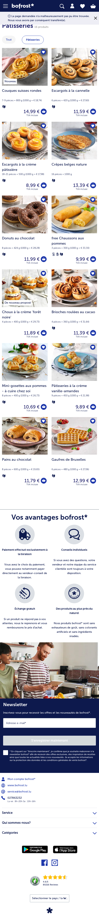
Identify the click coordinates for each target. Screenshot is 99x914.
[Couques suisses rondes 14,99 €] (25, 85)
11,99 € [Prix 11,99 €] (32, 259)
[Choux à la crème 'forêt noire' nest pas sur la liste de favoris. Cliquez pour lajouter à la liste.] (43, 273)
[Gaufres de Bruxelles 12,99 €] (74, 454)
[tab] (72, 6)
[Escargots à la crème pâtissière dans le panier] (44, 185)
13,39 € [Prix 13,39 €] (81, 185)
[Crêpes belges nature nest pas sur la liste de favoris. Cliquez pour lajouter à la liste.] (93, 126)
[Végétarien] (4, 107)
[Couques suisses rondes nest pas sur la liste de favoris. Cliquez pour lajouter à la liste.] (43, 52)
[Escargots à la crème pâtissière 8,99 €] (25, 159)
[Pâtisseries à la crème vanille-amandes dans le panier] (93, 407)
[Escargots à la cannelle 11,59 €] (74, 85)
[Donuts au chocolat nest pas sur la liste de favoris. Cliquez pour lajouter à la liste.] (43, 200)
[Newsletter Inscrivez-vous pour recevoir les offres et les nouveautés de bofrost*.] (49, 736)
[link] (28, 6)
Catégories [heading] (49, 832)
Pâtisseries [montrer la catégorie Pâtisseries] (33, 39)
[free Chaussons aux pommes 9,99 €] (74, 232)
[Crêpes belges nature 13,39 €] (74, 159)
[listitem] (25, 552)
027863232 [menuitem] (12, 798)
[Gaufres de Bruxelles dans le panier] (93, 481)
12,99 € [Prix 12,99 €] (81, 480)
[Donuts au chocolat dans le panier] (44, 259)
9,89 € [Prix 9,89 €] (82, 407)
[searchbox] (62, 6)
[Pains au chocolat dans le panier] (44, 481)
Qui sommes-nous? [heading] (49, 822)
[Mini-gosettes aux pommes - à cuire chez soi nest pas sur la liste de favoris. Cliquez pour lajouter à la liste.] (43, 347)
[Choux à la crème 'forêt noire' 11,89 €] (25, 306)
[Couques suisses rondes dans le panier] (44, 111)
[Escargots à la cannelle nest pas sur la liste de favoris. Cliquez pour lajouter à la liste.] (93, 52)
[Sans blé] (57, 254)
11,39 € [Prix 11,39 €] (81, 333)
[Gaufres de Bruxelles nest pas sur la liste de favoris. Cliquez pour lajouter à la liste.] (93, 421)
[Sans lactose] (54, 254)
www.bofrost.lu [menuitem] (14, 785)
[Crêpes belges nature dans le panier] (93, 185)
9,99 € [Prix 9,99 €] (82, 259)
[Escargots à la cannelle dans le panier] (93, 111)
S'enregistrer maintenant (49, 740)
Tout (9, 39)
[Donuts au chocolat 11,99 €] (25, 232)
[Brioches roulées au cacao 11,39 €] (74, 306)
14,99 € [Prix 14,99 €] (32, 111)
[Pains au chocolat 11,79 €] (25, 454)
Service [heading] (49, 812)
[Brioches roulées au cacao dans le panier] (93, 333)
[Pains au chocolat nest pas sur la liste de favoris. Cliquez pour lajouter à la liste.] (43, 421)
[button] (7, 6)
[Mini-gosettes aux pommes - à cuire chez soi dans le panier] (44, 407)
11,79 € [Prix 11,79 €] (32, 480)
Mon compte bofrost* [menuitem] (18, 779)
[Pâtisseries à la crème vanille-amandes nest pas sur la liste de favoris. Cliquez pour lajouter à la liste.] (93, 347)
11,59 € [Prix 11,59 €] (81, 111)
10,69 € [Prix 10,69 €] (32, 407)
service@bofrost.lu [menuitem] (16, 792)
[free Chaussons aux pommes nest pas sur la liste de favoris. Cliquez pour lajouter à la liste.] (93, 200)
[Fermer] (95, 18)
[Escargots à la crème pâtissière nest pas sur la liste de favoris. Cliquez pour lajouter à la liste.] (43, 126)
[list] (49, 584)
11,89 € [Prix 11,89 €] (32, 333)
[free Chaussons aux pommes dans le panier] (93, 259)
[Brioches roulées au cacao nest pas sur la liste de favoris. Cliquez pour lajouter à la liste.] (93, 273)
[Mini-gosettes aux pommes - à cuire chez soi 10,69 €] (25, 380)
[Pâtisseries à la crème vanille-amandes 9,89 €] (74, 380)
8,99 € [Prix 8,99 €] (33, 185)
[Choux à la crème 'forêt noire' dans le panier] (44, 333)
